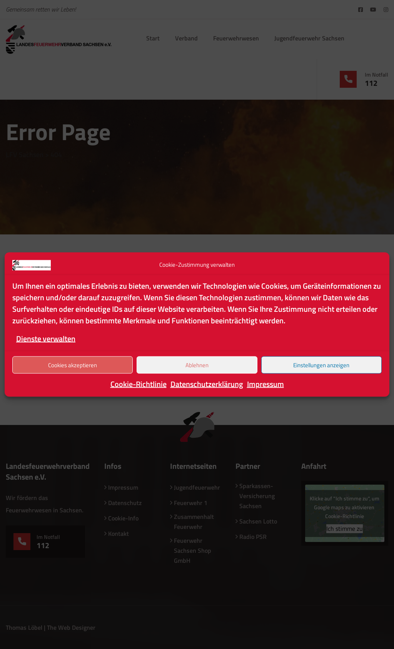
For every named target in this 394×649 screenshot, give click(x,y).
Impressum (265, 384)
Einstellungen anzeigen (321, 364)
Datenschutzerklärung (206, 384)
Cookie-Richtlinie (138, 384)
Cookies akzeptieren (72, 364)
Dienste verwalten (45, 339)
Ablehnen (197, 364)
